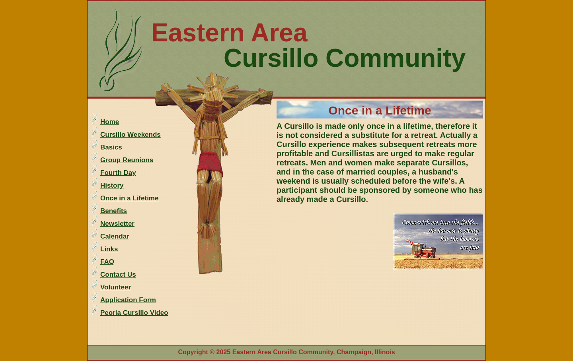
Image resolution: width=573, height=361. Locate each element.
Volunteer (115, 287)
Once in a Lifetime (129, 198)
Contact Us (118, 274)
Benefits (113, 211)
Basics (111, 147)
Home (109, 122)
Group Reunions (126, 160)
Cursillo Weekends (130, 134)
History (112, 185)
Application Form (128, 300)
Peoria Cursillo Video (134, 312)
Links (109, 249)
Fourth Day (118, 173)
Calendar (114, 236)
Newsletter (117, 223)
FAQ (107, 262)
